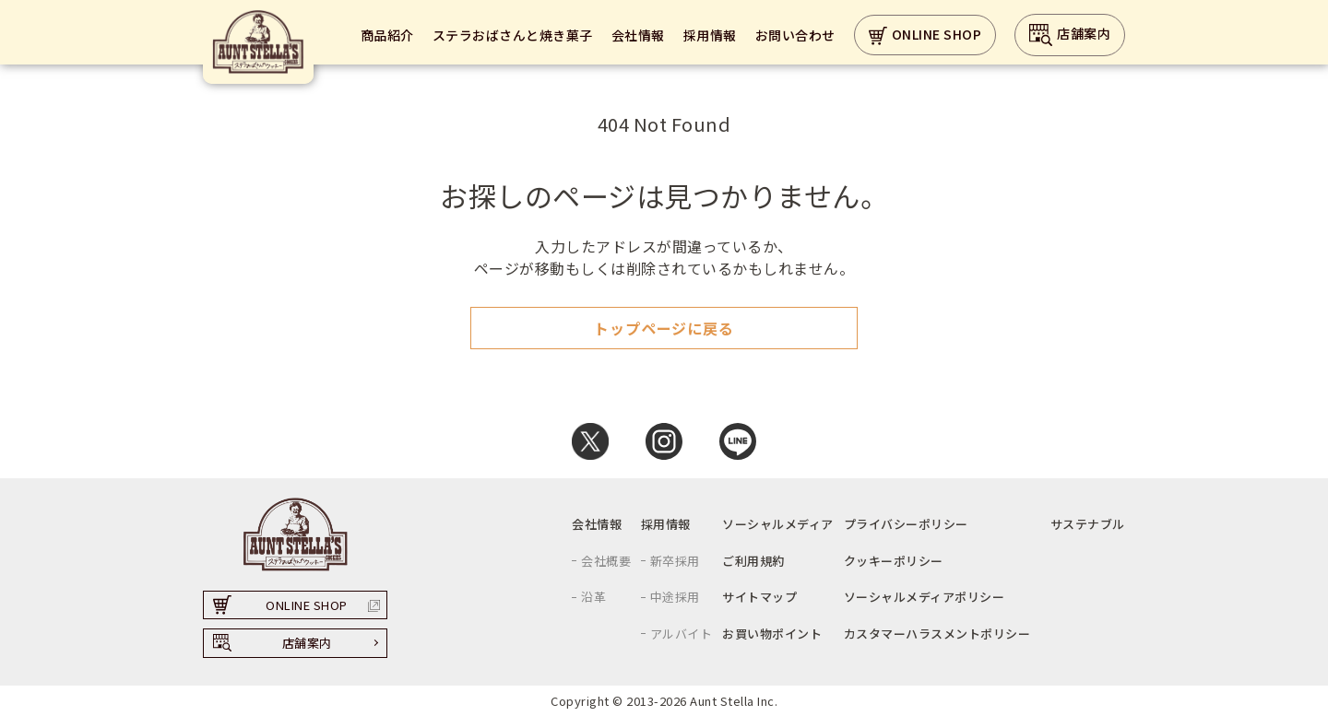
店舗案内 (1069, 35)
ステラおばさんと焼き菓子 (513, 35)
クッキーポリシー (893, 560)
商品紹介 (387, 35)
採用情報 (710, 35)
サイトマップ (759, 596)
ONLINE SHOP (925, 35)
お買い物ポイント (772, 633)
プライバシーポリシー (906, 524)
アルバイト (681, 633)
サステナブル (1087, 524)
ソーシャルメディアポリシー (924, 596)
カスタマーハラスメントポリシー (937, 633)
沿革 (593, 596)
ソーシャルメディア (778, 524)
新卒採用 (675, 560)
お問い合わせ (795, 35)
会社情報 (638, 35)
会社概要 (606, 560)
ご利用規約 (753, 560)
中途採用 (675, 596)
